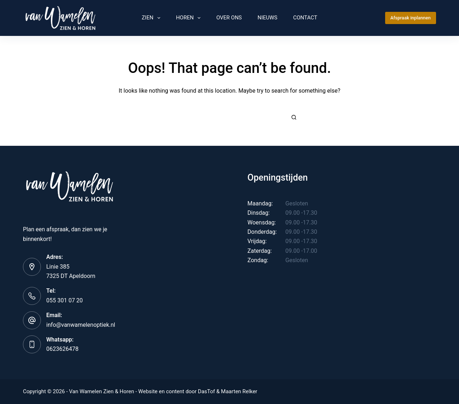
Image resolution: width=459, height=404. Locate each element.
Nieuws (267, 17)
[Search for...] (222, 117)
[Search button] (294, 117)
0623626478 (62, 348)
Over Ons (229, 17)
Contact (305, 17)
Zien (152, 18)
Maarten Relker (239, 391)
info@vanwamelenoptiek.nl (80, 324)
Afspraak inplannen (411, 17)
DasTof (206, 391)
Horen (190, 18)
